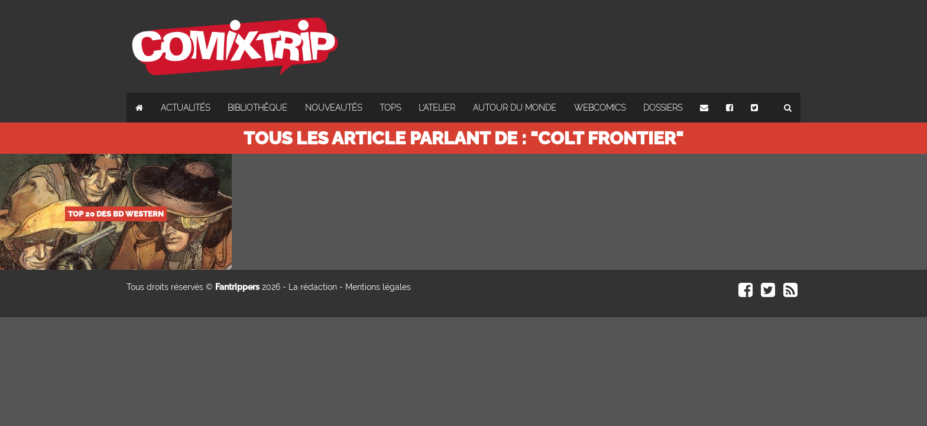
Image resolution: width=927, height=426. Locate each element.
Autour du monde (514, 107)
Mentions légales (378, 287)
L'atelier (437, 107)
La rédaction (313, 287)
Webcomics (599, 107)
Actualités (185, 107)
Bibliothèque (257, 107)
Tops (390, 107)
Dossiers (662, 107)
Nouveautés (333, 107)
